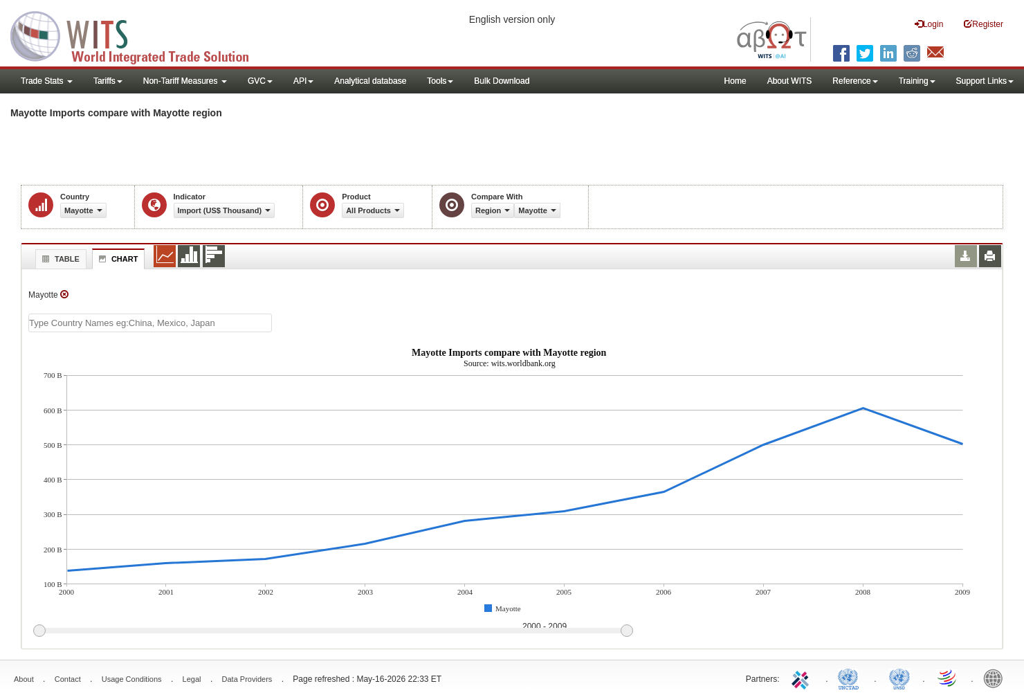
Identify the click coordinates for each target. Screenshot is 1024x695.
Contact (68, 679)
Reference (854, 81)
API (303, 81)
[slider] (333, 631)
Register (983, 24)
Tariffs (107, 81)
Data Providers (247, 679)
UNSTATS (899, 678)
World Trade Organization (948, 678)
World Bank (996, 678)
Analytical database (370, 81)
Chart (116, 259)
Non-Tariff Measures (185, 81)
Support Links (985, 81)
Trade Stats (47, 81)
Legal (192, 679)
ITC (802, 678)
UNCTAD (851, 678)
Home (735, 81)
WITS (138, 34)
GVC (260, 81)
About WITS (789, 81)
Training (917, 81)
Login (929, 24)
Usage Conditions (132, 679)
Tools (440, 81)
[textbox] (150, 323)
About (24, 679)
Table (59, 259)
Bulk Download (501, 81)
